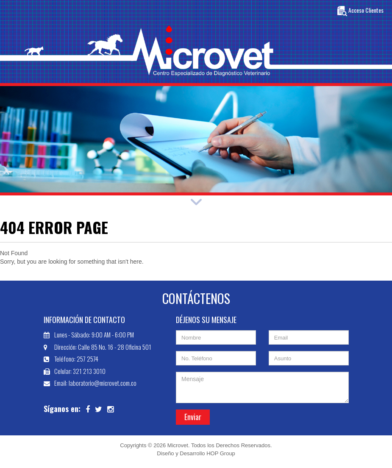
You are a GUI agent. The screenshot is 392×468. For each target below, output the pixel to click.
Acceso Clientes (360, 11)
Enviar (192, 416)
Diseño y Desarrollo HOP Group (196, 453)
